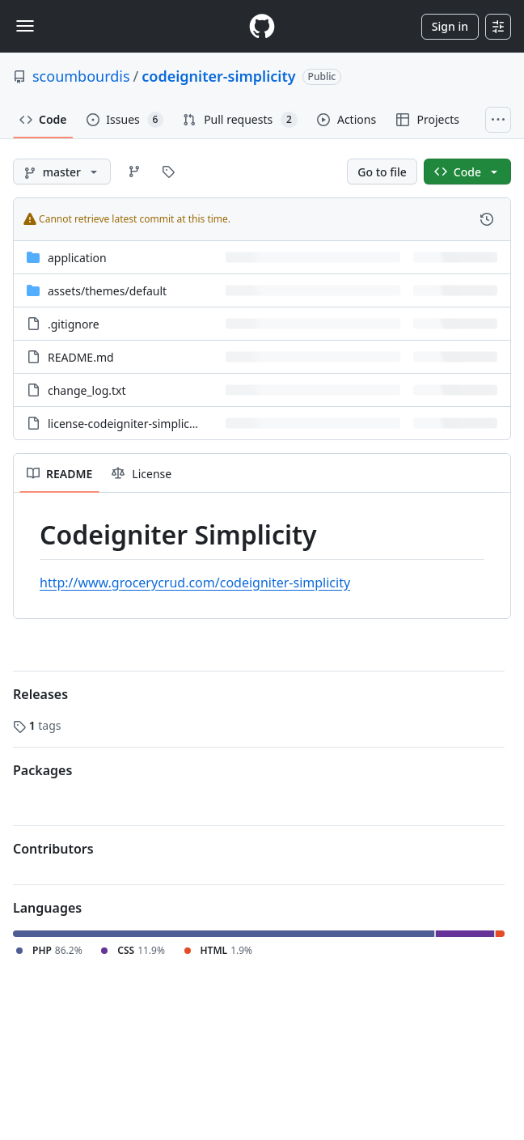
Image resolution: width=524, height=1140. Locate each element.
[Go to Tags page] (168, 171)
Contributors (53, 849)
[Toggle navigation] (25, 26)
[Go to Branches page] (134, 171)
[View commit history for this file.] (487, 219)
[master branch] (62, 171)
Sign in (450, 26)
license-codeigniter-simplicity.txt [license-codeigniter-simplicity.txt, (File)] (133, 423)
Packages (42, 770)
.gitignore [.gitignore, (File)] (73, 324)
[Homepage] (262, 26)
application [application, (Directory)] (77, 257)
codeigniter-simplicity (218, 76)
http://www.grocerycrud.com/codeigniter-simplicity (195, 582)
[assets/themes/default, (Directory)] (107, 291)
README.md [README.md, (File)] (81, 357)
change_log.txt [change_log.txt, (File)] (87, 390)
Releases (40, 694)
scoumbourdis (81, 76)
